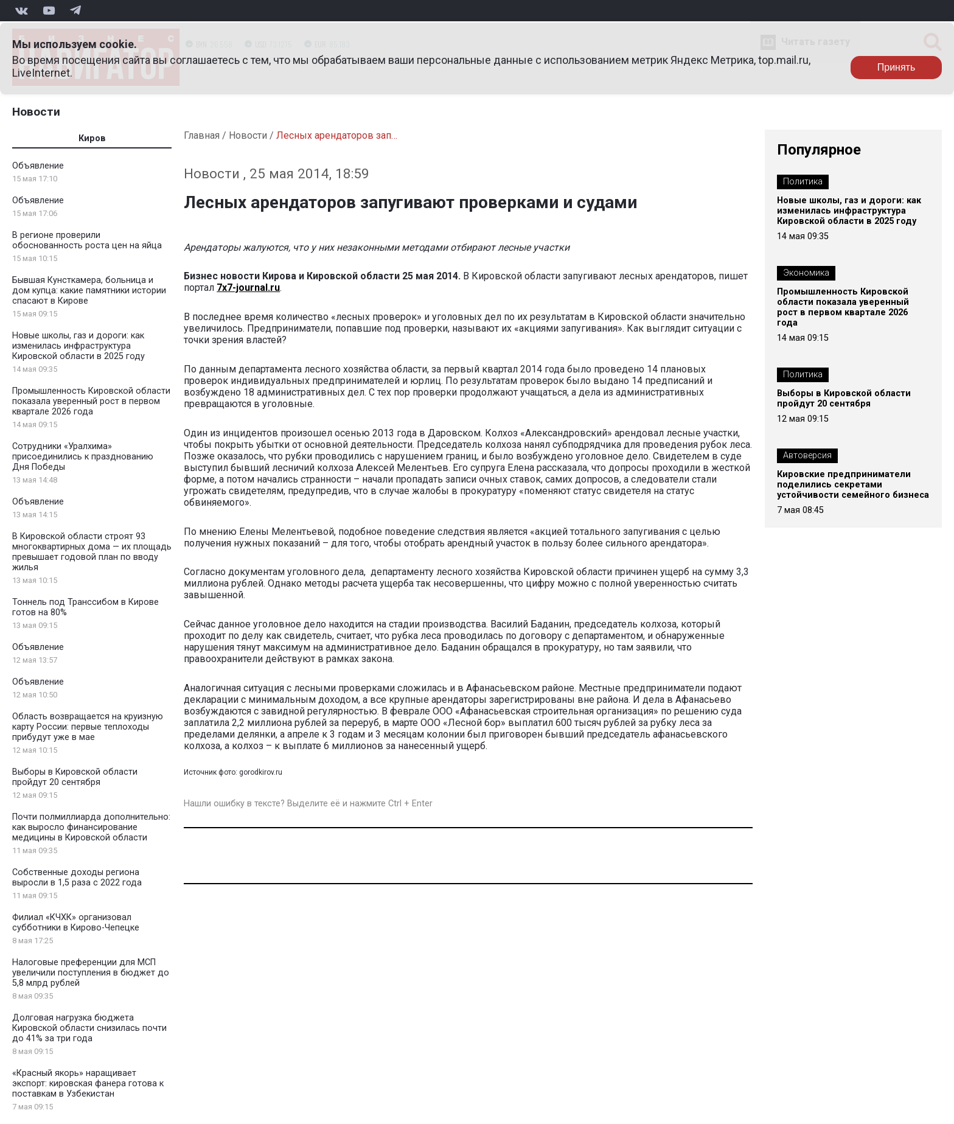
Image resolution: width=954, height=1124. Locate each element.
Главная (202, 135)
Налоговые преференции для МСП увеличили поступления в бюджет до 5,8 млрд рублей (90, 972)
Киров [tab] (92, 138)
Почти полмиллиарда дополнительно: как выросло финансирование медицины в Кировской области (91, 827)
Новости (36, 112)
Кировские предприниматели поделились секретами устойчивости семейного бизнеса (853, 484)
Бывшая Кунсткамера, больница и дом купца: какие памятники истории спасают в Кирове (89, 290)
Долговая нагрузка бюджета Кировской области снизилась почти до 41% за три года (89, 1028)
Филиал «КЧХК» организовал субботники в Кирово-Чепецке (75, 922)
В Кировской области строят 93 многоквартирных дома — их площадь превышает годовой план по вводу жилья (92, 552)
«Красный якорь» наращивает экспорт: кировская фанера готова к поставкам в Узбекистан (88, 1083)
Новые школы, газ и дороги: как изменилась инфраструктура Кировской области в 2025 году (78, 345)
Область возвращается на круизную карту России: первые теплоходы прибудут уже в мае (87, 726)
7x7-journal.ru (248, 287)
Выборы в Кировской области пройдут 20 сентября (75, 777)
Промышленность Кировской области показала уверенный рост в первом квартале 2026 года (91, 401)
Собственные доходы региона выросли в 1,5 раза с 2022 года (77, 877)
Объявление (38, 166)
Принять (896, 67)
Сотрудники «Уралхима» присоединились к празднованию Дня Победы (82, 456)
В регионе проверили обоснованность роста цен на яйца (87, 240)
